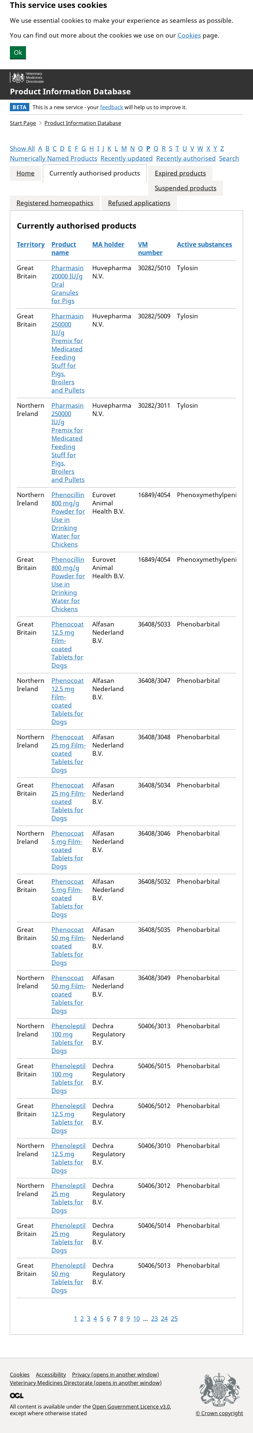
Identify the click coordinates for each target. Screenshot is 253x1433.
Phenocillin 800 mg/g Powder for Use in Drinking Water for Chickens (68, 520)
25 (174, 1318)
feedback (111, 107)
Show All (22, 148)
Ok (18, 52)
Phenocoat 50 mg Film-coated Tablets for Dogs (68, 946)
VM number (150, 248)
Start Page (23, 123)
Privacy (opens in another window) (115, 1374)
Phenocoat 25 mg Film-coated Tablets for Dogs (68, 753)
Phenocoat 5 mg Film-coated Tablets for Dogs (67, 850)
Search (229, 158)
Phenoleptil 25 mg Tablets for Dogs (68, 1198)
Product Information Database (70, 91)
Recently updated (126, 158)
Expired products (180, 173)
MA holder (108, 244)
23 (154, 1318)
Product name (63, 248)
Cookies (189, 35)
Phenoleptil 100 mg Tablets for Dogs (68, 1038)
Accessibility (51, 1374)
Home (25, 173)
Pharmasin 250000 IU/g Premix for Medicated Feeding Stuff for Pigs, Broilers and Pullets (68, 353)
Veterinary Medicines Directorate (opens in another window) (86, 1382)
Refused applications (139, 203)
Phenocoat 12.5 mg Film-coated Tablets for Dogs (67, 645)
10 (136, 1318)
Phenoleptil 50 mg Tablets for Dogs (68, 1277)
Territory (31, 244)
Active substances (204, 244)
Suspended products (185, 188)
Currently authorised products (94, 173)
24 (164, 1318)
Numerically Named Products (53, 158)
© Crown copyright (219, 1413)
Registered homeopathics (54, 203)
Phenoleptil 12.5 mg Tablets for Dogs (68, 1118)
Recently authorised (186, 158)
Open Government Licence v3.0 (131, 1406)
